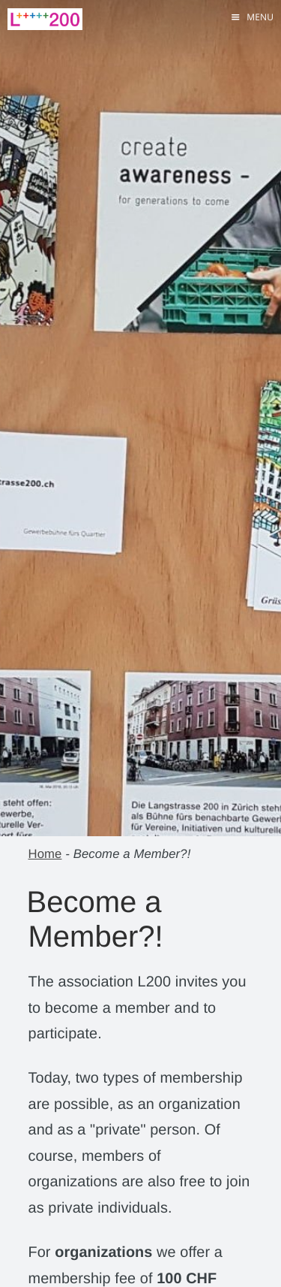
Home (45, 854)
